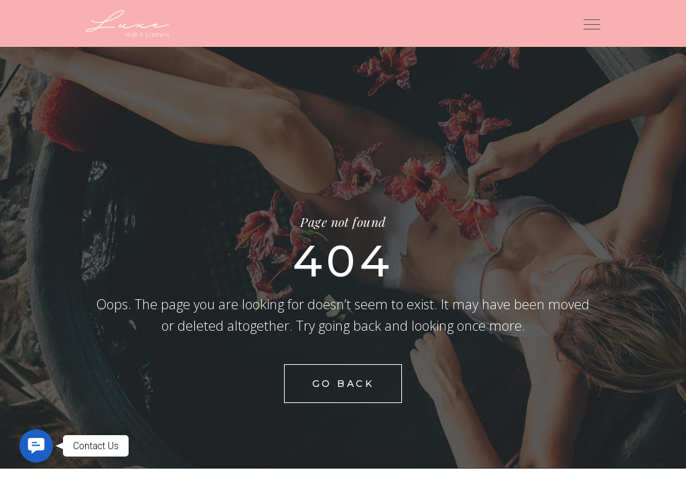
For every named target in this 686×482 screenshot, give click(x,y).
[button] (36, 446)
